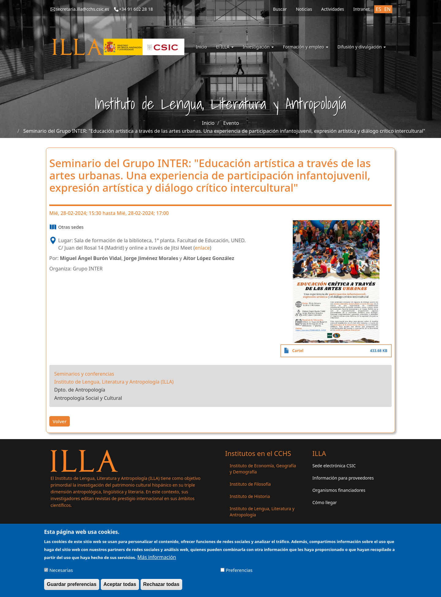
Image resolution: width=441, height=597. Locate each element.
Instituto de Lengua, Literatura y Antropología (262, 512)
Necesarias (61, 572)
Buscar (280, 9)
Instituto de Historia (250, 496)
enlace (202, 247)
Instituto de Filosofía (250, 484)
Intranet (361, 9)
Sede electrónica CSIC (334, 466)
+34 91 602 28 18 (136, 9)
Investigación (258, 47)
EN (387, 9)
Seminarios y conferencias (84, 373)
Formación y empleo (305, 47)
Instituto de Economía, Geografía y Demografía (263, 469)
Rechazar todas (161, 586)
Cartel (297, 350)
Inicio (201, 47)
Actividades (332, 9)
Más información (156, 559)
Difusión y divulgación (361, 47)
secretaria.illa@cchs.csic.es (82, 9)
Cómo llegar (324, 502)
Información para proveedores (343, 478)
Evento (231, 123)
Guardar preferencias (71, 586)
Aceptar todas (120, 586)
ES (378, 9)
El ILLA (225, 47)
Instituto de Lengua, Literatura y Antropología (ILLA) (114, 381)
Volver (59, 421)
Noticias (304, 9)
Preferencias (239, 572)
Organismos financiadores (338, 490)
